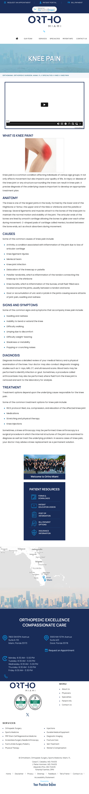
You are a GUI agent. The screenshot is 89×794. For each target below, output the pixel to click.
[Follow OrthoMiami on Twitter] (27, 715)
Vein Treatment (53, 744)
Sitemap (40, 773)
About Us (66, 689)
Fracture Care (52, 740)
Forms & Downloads (40, 497)
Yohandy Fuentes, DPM (44, 769)
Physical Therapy (12, 748)
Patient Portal (48, 2)
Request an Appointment (17, 2)
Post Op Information (41, 515)
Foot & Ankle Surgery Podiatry (17, 744)
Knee (57, 75)
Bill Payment (75, 2)
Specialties (48, 75)
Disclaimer (19, 773)
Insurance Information (41, 532)
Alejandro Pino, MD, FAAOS (44, 767)
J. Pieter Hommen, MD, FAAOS (44, 764)
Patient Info (67, 701)
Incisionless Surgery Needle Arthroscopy (22, 740)
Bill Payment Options (41, 524)
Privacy (30, 773)
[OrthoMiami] (44, 21)
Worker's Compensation (56, 748)
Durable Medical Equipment (58, 732)
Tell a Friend (64, 773)
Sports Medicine (12, 732)
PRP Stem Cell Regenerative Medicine (20, 736)
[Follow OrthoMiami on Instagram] (34, 715)
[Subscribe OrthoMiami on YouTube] (41, 715)
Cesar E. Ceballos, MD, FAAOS (44, 761)
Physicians (66, 693)
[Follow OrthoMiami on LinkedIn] (20, 715)
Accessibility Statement (44, 777)
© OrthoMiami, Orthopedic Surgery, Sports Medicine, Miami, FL (44, 758)
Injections (51, 728)
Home (8, 773)
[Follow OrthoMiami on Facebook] (13, 715)
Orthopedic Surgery (13, 728)
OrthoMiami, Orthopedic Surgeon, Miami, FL (21, 75)
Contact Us (67, 704)
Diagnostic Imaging (54, 736)
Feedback (52, 773)
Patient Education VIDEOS (43, 506)
